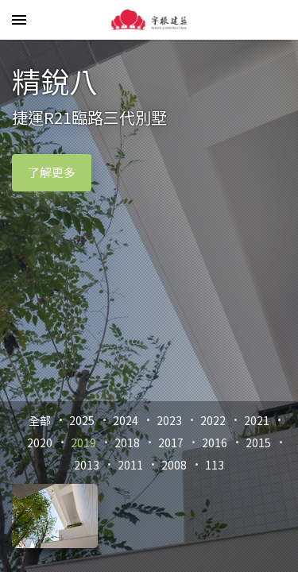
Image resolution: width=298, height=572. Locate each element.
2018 (127, 442)
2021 (256, 420)
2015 (258, 442)
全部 (40, 420)
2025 (82, 420)
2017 (171, 442)
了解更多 (51, 172)
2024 (125, 420)
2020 (39, 442)
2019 (83, 442)
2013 (86, 465)
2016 (214, 442)
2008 (174, 465)
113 (214, 465)
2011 (130, 465)
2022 (213, 420)
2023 (169, 420)
